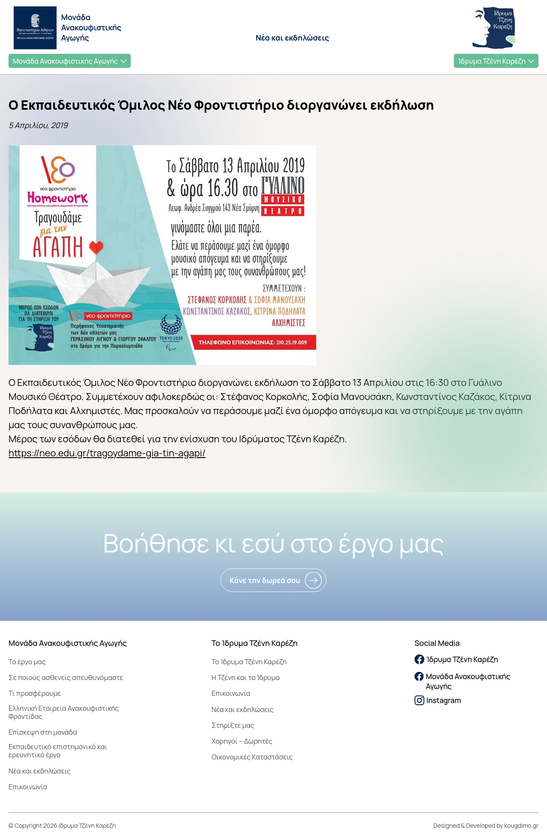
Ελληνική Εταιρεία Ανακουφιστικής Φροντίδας (64, 712)
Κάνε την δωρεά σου (264, 580)
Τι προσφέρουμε (35, 693)
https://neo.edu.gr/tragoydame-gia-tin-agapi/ (107, 453)
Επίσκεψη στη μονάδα (43, 732)
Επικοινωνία (28, 786)
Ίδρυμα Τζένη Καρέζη (492, 61)
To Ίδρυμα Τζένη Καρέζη (249, 661)
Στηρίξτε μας (233, 725)
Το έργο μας (27, 661)
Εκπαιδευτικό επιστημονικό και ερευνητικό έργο (58, 750)
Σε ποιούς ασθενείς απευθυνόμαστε (66, 677)
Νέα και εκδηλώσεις (292, 37)
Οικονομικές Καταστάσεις (252, 757)
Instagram (438, 700)
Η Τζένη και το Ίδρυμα (246, 677)
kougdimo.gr (521, 825)
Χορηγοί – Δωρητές (242, 741)
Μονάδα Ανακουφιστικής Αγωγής (65, 61)
